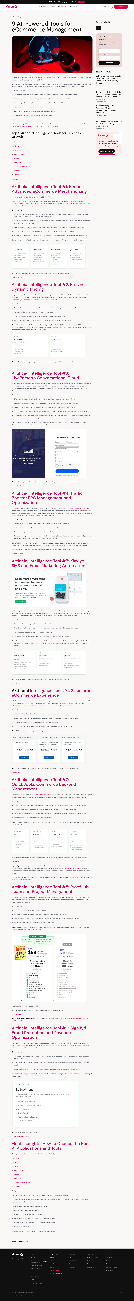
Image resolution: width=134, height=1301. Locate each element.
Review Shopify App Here (20, 1136)
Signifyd (16, 175)
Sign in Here (16, 862)
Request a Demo (17, 277)
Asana (14, 1021)
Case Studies (72, 1261)
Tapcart (52, 1267)
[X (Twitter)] (121, 1292)
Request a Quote (17, 772)
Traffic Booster (19, 154)
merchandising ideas (29, 126)
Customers (73, 7)
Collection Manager (37, 1269)
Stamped (55, 1270)
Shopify (67, 273)
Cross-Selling (35, 1277)
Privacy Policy (15, 1296)
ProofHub (17, 171)
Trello (21, 1021)
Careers (108, 1261)
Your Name (102, 48)
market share (77, 611)
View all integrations (56, 1273)
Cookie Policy (33, 1296)
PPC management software (80, 508)
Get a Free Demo (106, 151)
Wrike (87, 1018)
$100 (66, 877)
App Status (90, 1267)
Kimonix (16, 142)
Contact (89, 1261)
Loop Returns (54, 1264)
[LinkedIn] (98, 28)
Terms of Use (24, 1296)
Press (108, 1264)
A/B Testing (34, 1280)
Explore (81, 2)
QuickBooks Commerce (22, 166)
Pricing (53, 7)
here (17, 646)
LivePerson (17, 150)
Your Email (102, 55)
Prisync (16, 146)
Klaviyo (16, 158)
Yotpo (51, 1261)
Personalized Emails (37, 1283)
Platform (43, 7)
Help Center (91, 1264)
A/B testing (30, 227)
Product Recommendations (36, 1273)
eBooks (70, 1264)
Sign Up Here (16, 683)
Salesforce (17, 162)
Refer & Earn (110, 1270)
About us (109, 1257)
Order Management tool (71, 868)
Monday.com (79, 1018)
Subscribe (109, 63)
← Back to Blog (16, 17)
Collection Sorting (36, 1265)
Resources (62, 7)
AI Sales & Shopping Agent (39, 1261)
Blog (69, 1257)
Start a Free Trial (17, 366)
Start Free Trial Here (18, 1014)
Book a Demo (121, 7)
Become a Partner (111, 1267)
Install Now (106, 7)
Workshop (71, 1267)
